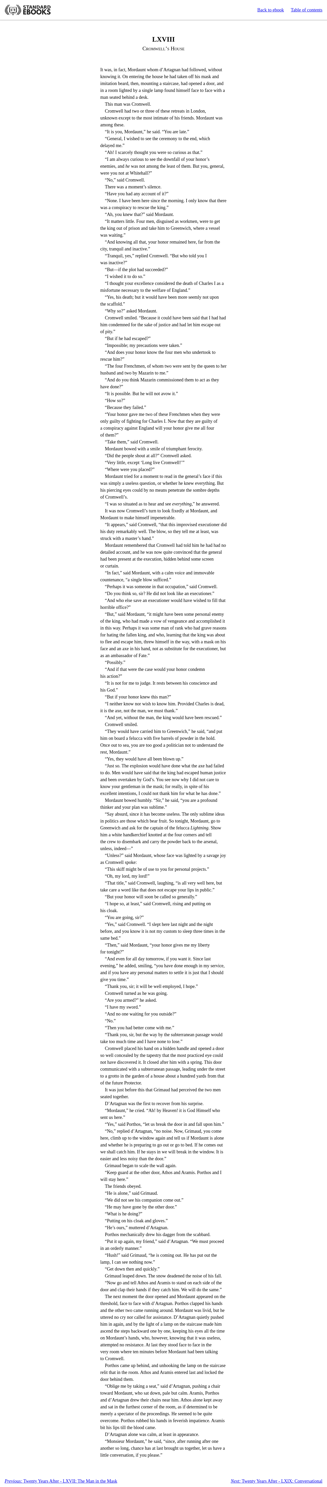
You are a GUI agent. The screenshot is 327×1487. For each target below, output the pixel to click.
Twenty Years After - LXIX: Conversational (276, 1481)
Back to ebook (270, 10)
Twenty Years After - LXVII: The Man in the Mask (61, 1481)
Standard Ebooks (28, 10)
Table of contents (306, 10)
